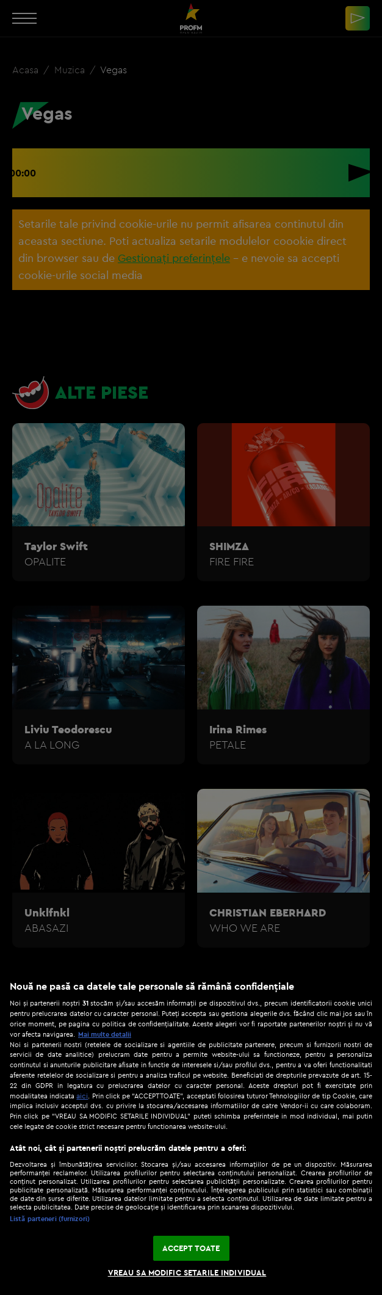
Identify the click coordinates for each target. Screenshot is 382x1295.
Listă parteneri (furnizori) (50, 1218)
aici (82, 1095)
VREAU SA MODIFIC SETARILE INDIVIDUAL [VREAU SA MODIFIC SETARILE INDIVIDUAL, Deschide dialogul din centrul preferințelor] (187, 1272)
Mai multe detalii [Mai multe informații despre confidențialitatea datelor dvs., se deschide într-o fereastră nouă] (104, 1034)
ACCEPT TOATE (191, 1248)
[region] (191, 1131)
